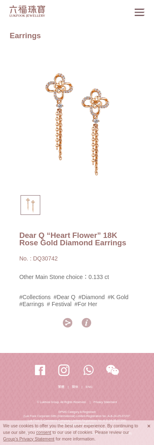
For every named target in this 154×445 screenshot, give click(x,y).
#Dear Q (65, 297)
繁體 (61, 387)
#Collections (35, 297)
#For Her (85, 304)
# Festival (59, 304)
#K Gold (118, 297)
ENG (89, 387)
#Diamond (91, 297)
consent (43, 432)
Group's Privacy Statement (29, 438)
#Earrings (31, 304)
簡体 (75, 387)
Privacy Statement (105, 402)
